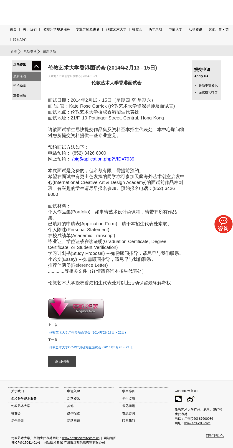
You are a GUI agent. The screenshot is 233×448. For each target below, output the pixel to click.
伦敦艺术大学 (116, 29)
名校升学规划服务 (56, 29)
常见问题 (128, 406)
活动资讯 (30, 51)
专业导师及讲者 (88, 29)
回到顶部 (212, 436)
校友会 (137, 29)
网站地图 (110, 438)
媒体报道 (73, 413)
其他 (212, 29)
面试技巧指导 (208, 92)
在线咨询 (128, 413)
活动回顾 (73, 420)
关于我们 (30, 29)
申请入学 (175, 29)
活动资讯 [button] (195, 29)
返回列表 (62, 361)
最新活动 (19, 76)
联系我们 (20, 39)
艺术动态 (19, 86)
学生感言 (128, 391)
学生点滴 (128, 398)
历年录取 (155, 29)
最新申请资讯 (208, 85)
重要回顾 (19, 95)
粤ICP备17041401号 (25, 442)
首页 (13, 29)
